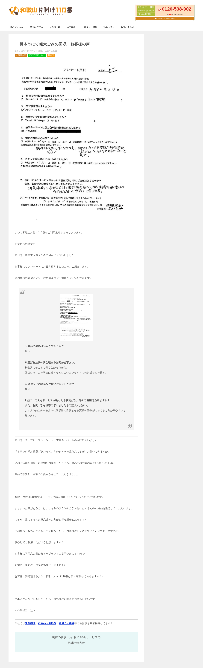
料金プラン (109, 27)
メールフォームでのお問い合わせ (165, 18)
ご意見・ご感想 (89, 27)
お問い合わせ (127, 27)
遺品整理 (30, 623)
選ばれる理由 (36, 27)
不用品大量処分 (47, 623)
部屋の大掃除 (66, 623)
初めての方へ (16, 27)
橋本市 (51, 55)
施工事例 (71, 27)
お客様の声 (54, 27)
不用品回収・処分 (36, 55)
